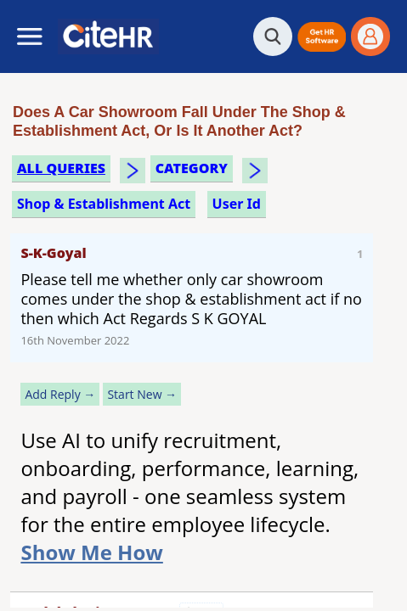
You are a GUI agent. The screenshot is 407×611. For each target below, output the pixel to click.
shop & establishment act (103, 203)
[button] (321, 37)
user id (236, 203)
